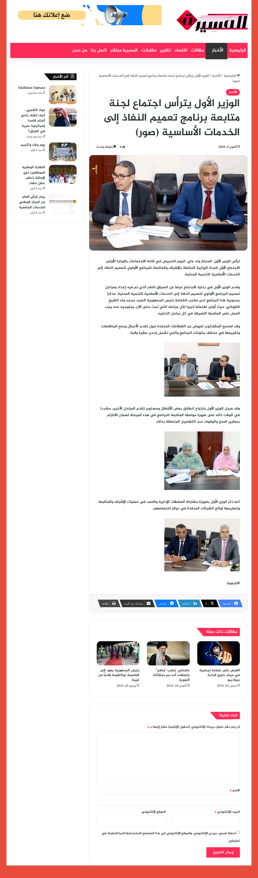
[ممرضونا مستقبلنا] (63, 94)
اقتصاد (180, 50)
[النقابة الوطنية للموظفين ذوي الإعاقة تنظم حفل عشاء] (63, 174)
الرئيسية (237, 50)
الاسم (235, 790)
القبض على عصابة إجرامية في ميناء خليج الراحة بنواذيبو (219, 675)
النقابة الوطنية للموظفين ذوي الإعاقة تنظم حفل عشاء (33, 175)
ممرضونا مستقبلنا (31, 88)
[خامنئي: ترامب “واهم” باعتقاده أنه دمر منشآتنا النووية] (168, 653)
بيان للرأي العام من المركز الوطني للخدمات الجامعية (32, 202)
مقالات (197, 50)
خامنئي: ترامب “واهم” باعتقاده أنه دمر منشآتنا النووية (171, 675)
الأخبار (217, 50)
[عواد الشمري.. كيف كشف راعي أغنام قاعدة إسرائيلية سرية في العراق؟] (63, 117)
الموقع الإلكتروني (154, 812)
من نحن (79, 50)
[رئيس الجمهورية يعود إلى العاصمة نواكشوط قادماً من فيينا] (118, 653)
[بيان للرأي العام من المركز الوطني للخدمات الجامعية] (63, 203)
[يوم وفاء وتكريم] (63, 151)
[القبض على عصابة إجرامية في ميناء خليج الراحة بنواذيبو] (218, 653)
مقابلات (148, 50)
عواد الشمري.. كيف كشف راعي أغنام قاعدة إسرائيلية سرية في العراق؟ (33, 120)
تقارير (165, 50)
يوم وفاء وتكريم (33, 145)
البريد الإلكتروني (227, 812)
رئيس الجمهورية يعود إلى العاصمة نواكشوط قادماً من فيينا (118, 675)
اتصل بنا (99, 50)
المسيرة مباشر (124, 50)
